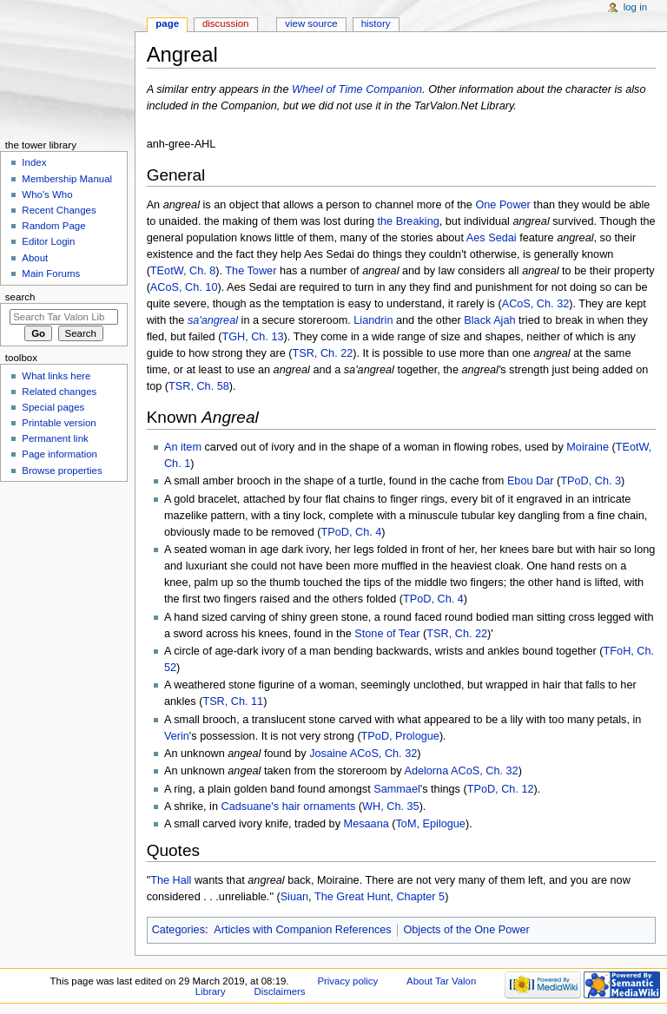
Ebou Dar (530, 481)
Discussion (225, 23)
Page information (59, 454)
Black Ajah (489, 320)
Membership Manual (67, 179)
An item (182, 447)
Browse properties (62, 470)
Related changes (59, 391)
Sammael (396, 789)
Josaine (328, 753)
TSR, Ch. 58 (198, 386)
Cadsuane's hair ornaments (288, 806)
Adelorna (426, 771)
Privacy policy (347, 981)
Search (20, 297)
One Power (502, 205)
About (35, 258)
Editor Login (48, 241)
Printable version (59, 423)
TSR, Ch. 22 (322, 353)
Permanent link (55, 438)
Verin (176, 736)
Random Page (53, 226)
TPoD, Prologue (400, 736)
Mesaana (366, 824)
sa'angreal (213, 320)
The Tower (250, 271)
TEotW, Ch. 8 (182, 271)
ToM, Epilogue (431, 824)
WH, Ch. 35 (390, 806)
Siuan (294, 897)
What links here (56, 376)
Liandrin (373, 320)
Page (167, 23)
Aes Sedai (491, 238)
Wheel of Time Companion (357, 89)
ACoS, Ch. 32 (536, 304)
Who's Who (47, 194)
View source (311, 23)
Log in (635, 7)
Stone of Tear (386, 634)
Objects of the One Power (466, 930)
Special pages (53, 407)
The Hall (170, 880)
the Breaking (408, 221)
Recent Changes (59, 210)
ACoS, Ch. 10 (184, 287)
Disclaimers (280, 991)
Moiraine (587, 447)
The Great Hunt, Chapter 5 (379, 897)
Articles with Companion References (303, 930)
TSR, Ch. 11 (232, 701)
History (376, 23)
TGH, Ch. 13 (252, 337)
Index (34, 162)
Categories (178, 930)
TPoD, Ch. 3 (590, 481)
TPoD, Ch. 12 (500, 789)
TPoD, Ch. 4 (350, 532)
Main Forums (51, 273)
